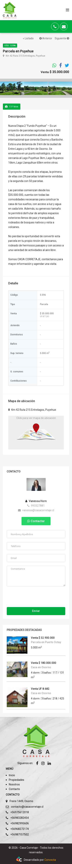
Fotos (11, 106)
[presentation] (36, 597)
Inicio (12, 775)
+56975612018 (19, 812)
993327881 (36, 505)
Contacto (14, 789)
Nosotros (14, 784)
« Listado (28, 38)
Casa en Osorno (41, 667)
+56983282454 (19, 817)
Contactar (36, 521)
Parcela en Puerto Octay (46, 642)
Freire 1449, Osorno (21, 801)
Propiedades (16, 779)
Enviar (36, 610)
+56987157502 (19, 834)
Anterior (45, 38)
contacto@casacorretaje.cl (27, 806)
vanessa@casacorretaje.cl (36, 510)
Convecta (50, 859)
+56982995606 (19, 823)
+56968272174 (19, 828)
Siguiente (62, 38)
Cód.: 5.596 (10, 45)
